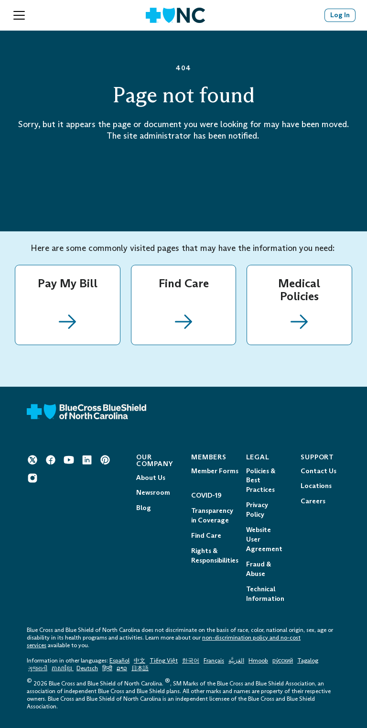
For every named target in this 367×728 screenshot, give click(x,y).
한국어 (190, 660)
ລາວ (122, 668)
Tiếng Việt (164, 660)
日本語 (140, 668)
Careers (313, 501)
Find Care (206, 536)
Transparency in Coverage (212, 515)
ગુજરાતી (37, 668)
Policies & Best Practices (260, 480)
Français (214, 660)
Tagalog (307, 660)
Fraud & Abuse (258, 569)
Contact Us (318, 471)
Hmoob (258, 660)
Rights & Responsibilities (214, 556)
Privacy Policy (257, 510)
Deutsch (87, 668)
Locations (316, 486)
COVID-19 (206, 495)
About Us (150, 478)
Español (119, 660)
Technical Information (265, 594)
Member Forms (214, 471)
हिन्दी (107, 668)
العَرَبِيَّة (236, 660)
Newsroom (153, 493)
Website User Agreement (264, 539)
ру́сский (282, 660)
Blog (143, 508)
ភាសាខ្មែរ (63, 668)
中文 (139, 660)
